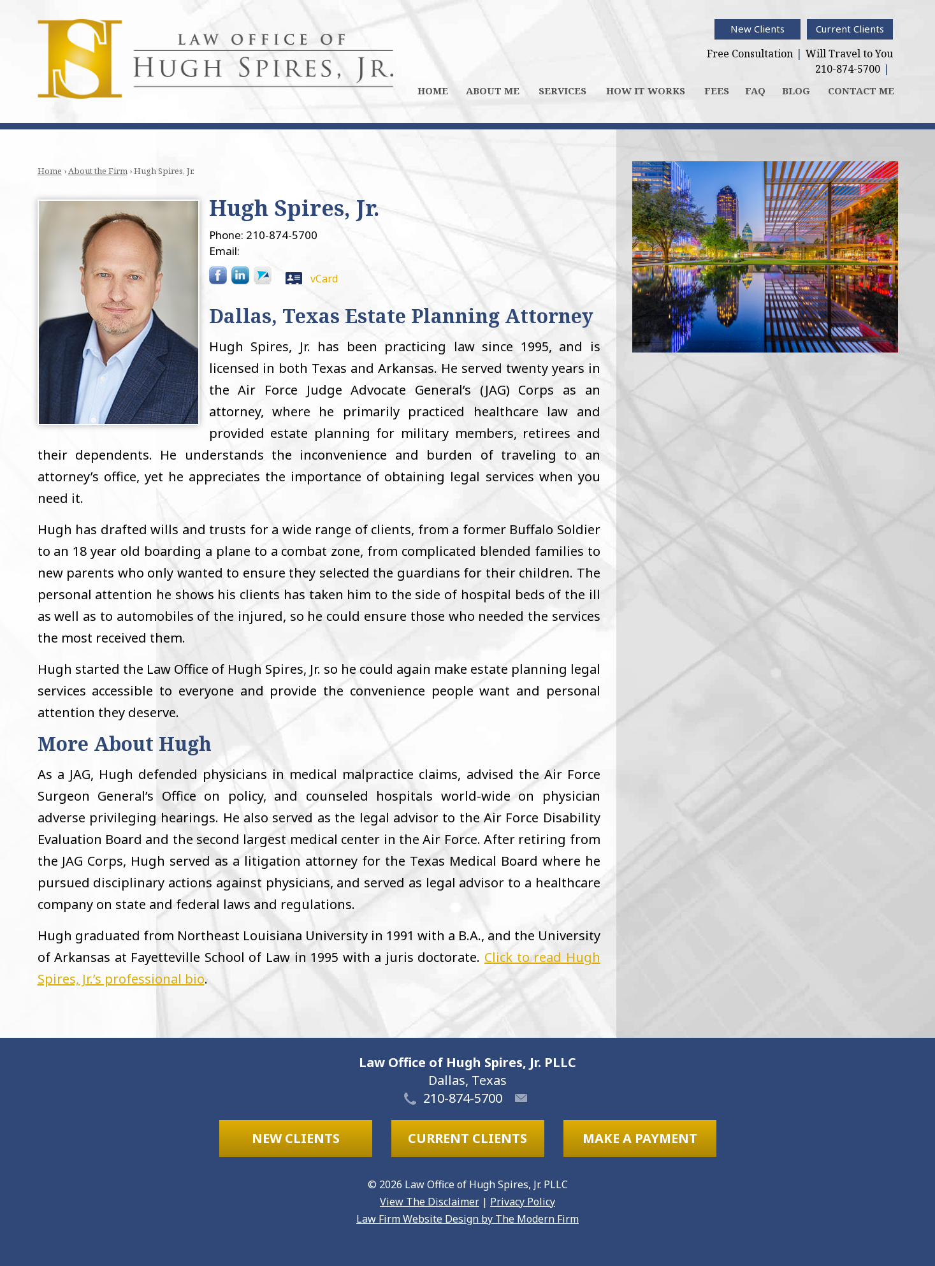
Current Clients (850, 28)
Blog (796, 90)
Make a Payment (640, 1138)
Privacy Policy (522, 1202)
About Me (492, 90)
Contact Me (861, 90)
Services (562, 90)
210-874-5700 (847, 69)
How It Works (645, 90)
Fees (716, 90)
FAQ (755, 90)
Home (432, 90)
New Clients (757, 28)
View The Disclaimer (429, 1202)
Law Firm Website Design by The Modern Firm (467, 1219)
